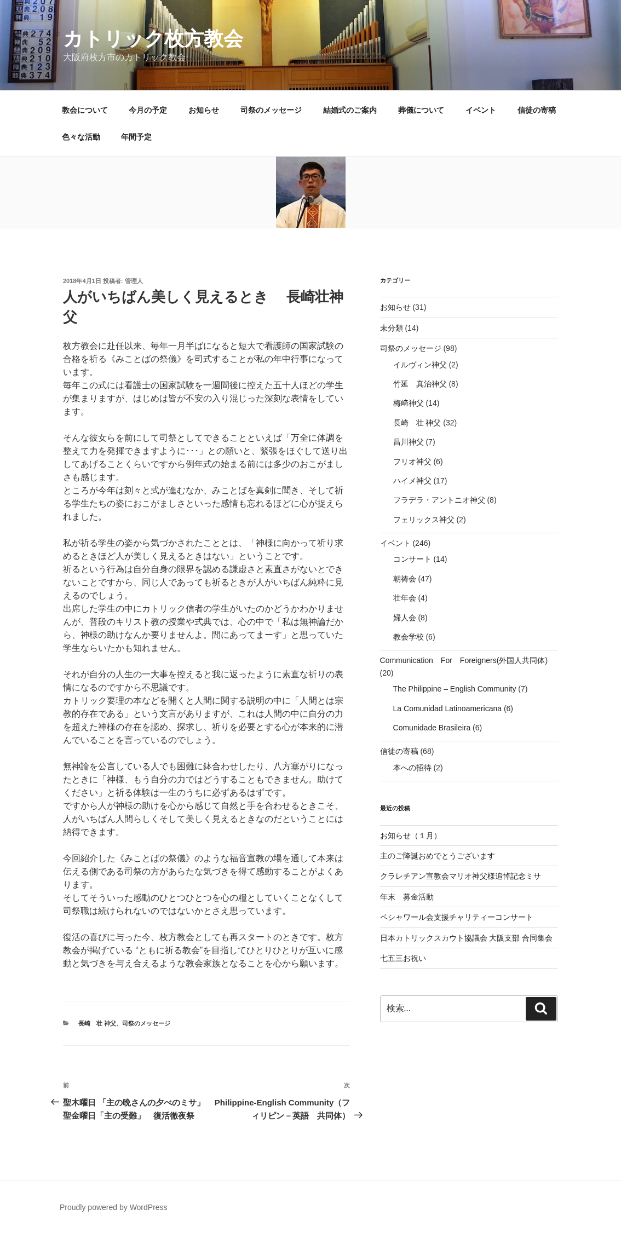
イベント (480, 110)
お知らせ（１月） (410, 835)
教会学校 (408, 636)
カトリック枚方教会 (153, 38)
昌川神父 (408, 441)
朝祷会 (404, 578)
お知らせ (203, 110)
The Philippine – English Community (454, 688)
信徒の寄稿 (537, 110)
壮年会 (404, 598)
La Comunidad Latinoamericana (447, 708)
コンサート (412, 559)
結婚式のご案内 (350, 110)
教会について (85, 110)
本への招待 (412, 767)
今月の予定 (148, 110)
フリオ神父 (412, 461)
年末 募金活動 (407, 896)
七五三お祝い (403, 958)
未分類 (391, 328)
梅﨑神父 (408, 403)
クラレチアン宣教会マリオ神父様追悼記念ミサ (460, 876)
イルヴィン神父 (420, 364)
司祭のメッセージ (271, 110)
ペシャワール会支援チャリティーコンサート (456, 917)
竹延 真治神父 (420, 383)
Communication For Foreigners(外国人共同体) (464, 660)
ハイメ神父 (412, 480)
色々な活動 (81, 136)
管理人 (134, 281)
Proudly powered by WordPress (114, 1207)
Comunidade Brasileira (432, 727)
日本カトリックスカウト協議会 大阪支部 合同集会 (466, 938)
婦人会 (404, 617)
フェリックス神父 (424, 519)
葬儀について (421, 110)
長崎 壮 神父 (97, 1023)
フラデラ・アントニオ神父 (439, 499)
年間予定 (136, 136)
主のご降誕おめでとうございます (437, 855)
